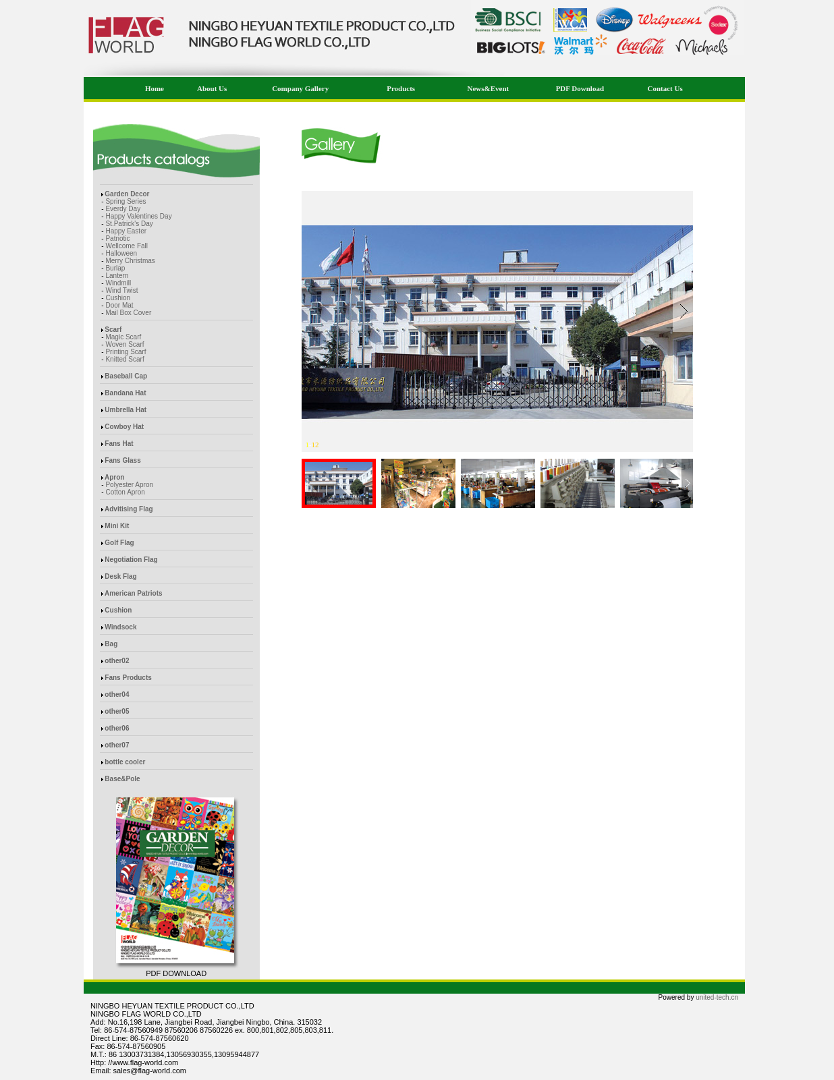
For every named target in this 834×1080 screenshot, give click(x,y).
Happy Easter (125, 231)
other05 (117, 711)
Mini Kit (117, 526)
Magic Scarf (123, 337)
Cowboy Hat (124, 426)
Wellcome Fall (126, 246)
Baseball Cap (126, 376)
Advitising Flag (129, 509)
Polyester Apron (129, 484)
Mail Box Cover (128, 312)
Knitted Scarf (124, 359)
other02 (117, 660)
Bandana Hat (125, 393)
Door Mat (119, 305)
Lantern (116, 275)
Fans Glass (122, 460)
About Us (212, 88)
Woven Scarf (124, 344)
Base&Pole (122, 779)
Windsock (120, 627)
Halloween (121, 253)
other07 (117, 745)
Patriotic (117, 238)
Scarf (113, 329)
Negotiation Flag (131, 559)
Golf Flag (119, 542)
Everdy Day (122, 208)
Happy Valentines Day (138, 216)
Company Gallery (300, 88)
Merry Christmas (130, 260)
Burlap (115, 268)
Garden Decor (127, 194)
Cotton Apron (124, 492)
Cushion (117, 298)
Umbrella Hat (125, 410)
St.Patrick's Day (128, 223)
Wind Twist (121, 290)
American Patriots (134, 593)
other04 (117, 694)
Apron (114, 477)
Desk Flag (120, 576)
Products (401, 88)
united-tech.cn (717, 997)
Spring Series (125, 201)
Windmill (118, 283)
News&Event (488, 88)
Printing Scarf (125, 352)
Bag (111, 644)
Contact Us (664, 88)
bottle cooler (125, 762)
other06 (117, 728)
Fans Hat (119, 443)
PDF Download (580, 88)
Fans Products (128, 677)
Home (154, 88)
